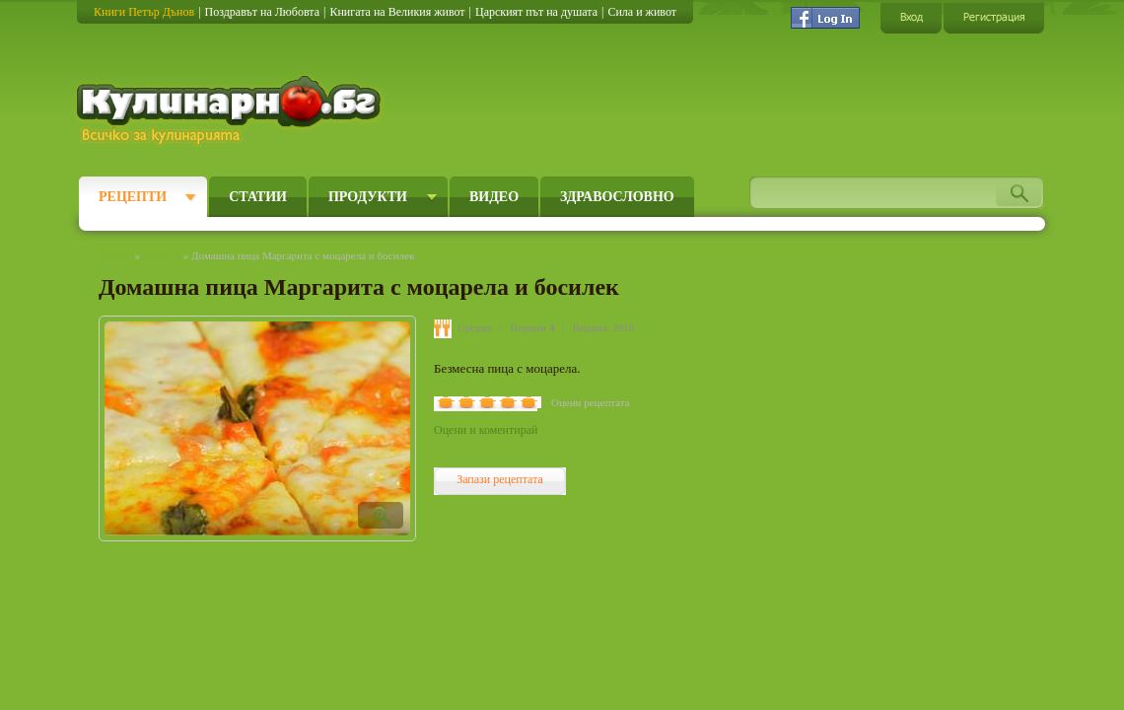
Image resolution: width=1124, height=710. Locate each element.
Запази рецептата (500, 479)
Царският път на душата (536, 12)
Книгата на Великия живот (396, 12)
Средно (474, 327)
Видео (494, 196)
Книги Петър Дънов (144, 12)
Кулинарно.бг (231, 110)
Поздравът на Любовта (262, 12)
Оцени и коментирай (485, 430)
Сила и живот (641, 12)
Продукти (367, 196)
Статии (258, 196)
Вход (911, 17)
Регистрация (994, 17)
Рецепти (133, 196)
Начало (115, 255)
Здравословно (617, 196)
